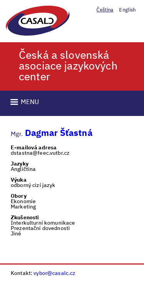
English (127, 10)
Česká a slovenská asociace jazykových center (68, 66)
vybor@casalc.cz (54, 273)
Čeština (104, 10)
